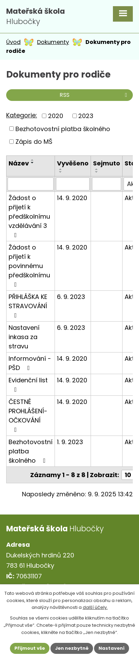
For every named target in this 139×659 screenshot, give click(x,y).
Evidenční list (28, 384)
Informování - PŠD (30, 363)
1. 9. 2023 (70, 442)
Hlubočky (35, 16)
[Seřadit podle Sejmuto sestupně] (97, 172)
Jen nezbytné (72, 648)
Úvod (13, 42)
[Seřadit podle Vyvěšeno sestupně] (61, 172)
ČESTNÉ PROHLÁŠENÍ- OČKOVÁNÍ (28, 415)
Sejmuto (106, 163)
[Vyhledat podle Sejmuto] (106, 183)
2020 (55, 116)
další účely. (95, 607)
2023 (85, 116)
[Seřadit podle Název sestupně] (32, 162)
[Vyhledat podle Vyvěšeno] (73, 183)
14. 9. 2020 (72, 198)
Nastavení (112, 648)
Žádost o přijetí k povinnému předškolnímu (29, 265)
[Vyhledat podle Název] (31, 183)
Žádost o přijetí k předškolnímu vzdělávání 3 (29, 216)
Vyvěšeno (73, 163)
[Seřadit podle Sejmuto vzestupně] (97, 169)
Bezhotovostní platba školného (62, 128)
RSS (94, 95)
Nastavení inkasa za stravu (24, 336)
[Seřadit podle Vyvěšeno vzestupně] (61, 169)
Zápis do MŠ (34, 141)
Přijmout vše (29, 648)
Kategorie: (21, 115)
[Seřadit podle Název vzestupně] (32, 160)
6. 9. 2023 (71, 296)
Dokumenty (53, 42)
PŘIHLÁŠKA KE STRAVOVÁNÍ (28, 305)
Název (19, 163)
